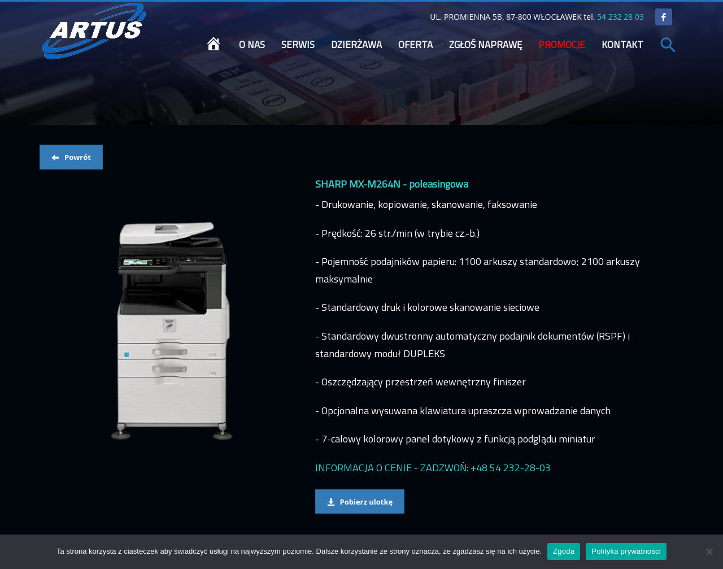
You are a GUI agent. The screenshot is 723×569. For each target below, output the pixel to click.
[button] (668, 45)
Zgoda (563, 551)
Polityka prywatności (626, 551)
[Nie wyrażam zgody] (709, 551)
